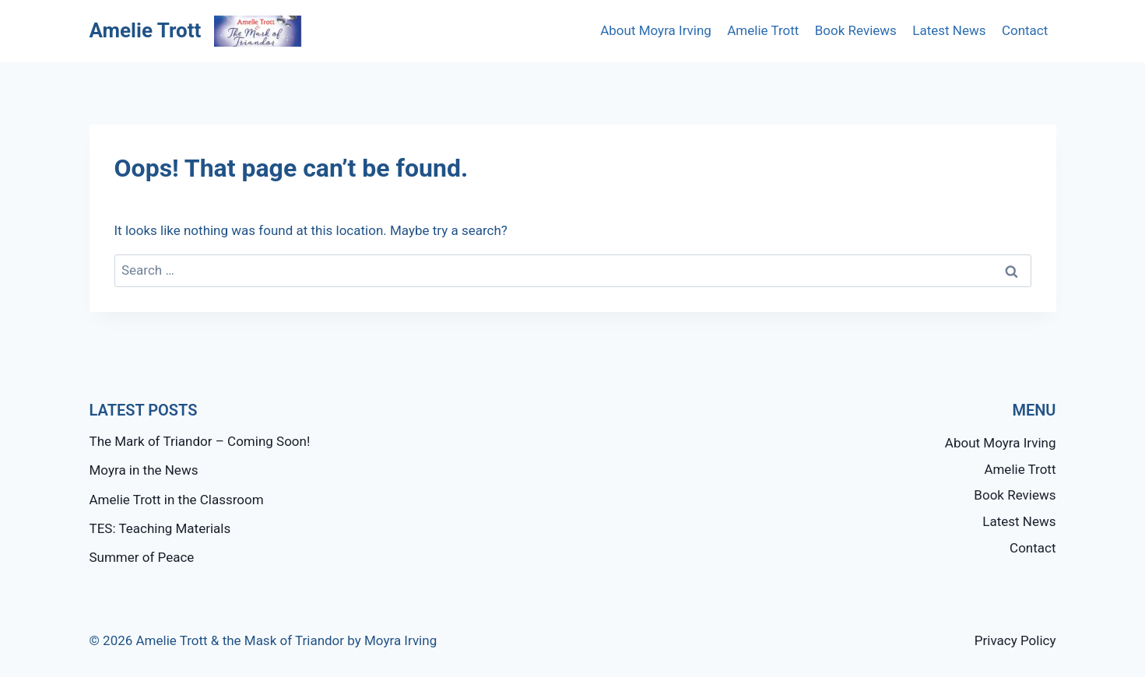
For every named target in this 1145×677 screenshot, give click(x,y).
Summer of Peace (142, 557)
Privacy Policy (1015, 640)
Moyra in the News (144, 470)
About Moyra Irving (655, 30)
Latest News (948, 30)
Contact (1025, 30)
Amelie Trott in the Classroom (177, 499)
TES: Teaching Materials (160, 528)
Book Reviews (856, 30)
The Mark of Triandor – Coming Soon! (200, 441)
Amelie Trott (763, 30)
